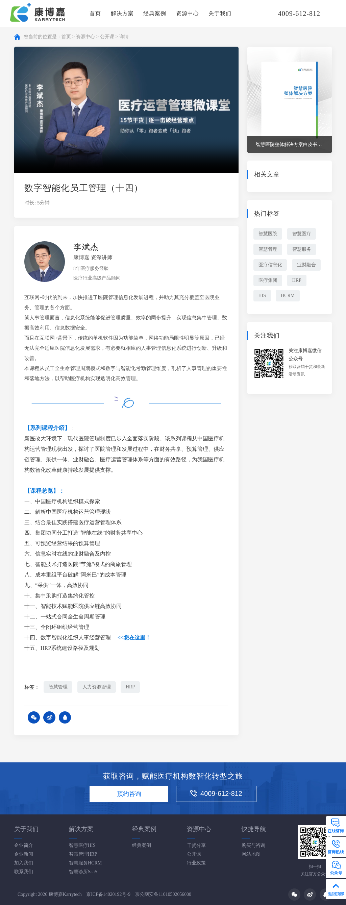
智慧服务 (302, 249)
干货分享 (196, 845)
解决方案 (122, 13)
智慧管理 (58, 686)
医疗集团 (267, 280)
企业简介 (23, 845)
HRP (130, 686)
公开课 (107, 36)
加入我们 (23, 862)
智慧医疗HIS (82, 845)
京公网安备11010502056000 (163, 894)
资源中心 (187, 13)
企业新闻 (23, 854)
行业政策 (196, 862)
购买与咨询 (253, 845)
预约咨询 (129, 794)
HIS (262, 295)
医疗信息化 (270, 264)
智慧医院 (267, 233)
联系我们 (23, 871)
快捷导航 (254, 829)
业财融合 (306, 264)
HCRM (288, 295)
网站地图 (251, 854)
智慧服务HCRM (85, 862)
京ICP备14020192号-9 (108, 894)
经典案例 (154, 13)
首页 (95, 13)
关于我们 (219, 13)
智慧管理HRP (83, 854)
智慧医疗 (302, 233)
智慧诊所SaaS (83, 871)
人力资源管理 (97, 686)
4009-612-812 (217, 794)
